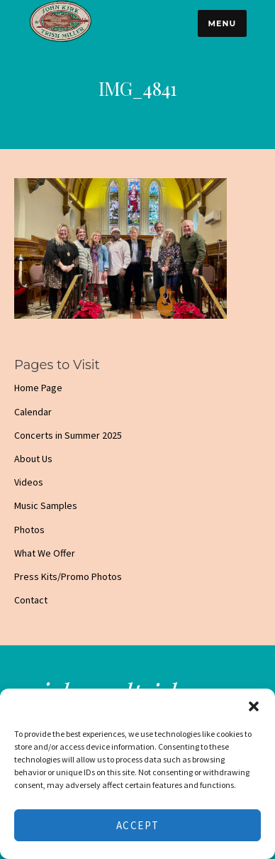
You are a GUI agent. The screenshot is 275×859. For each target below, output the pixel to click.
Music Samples (45, 505)
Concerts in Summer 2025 (68, 435)
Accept (137, 825)
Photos (29, 529)
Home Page (38, 387)
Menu (222, 23)
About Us (33, 458)
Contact (30, 599)
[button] (254, 706)
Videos (28, 482)
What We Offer (44, 553)
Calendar (33, 411)
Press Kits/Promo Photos (68, 576)
